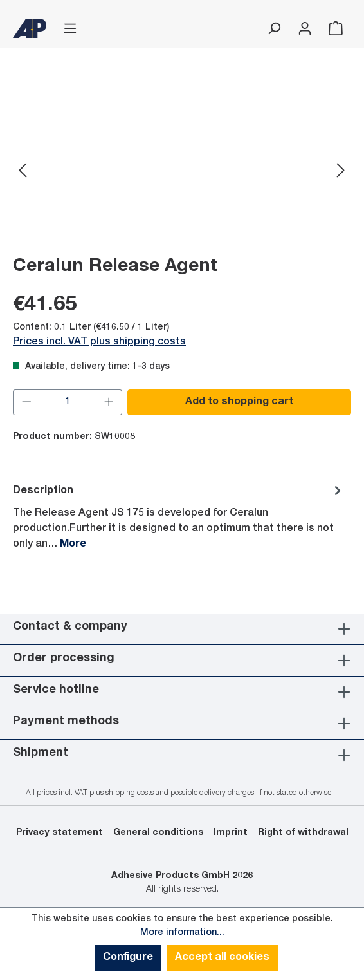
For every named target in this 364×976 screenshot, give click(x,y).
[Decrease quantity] (26, 402)
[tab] (179, 517)
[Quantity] (67, 402)
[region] (182, 171)
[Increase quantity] (109, 402)
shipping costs (129, 793)
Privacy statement (59, 833)
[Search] (274, 28)
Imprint (231, 833)
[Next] (340, 171)
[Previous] (22, 171)
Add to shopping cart (239, 402)
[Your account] (304, 28)
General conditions (158, 833)
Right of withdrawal (303, 833)
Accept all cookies (222, 958)
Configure (128, 958)
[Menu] (70, 28)
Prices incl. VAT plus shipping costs (99, 342)
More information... (182, 932)
